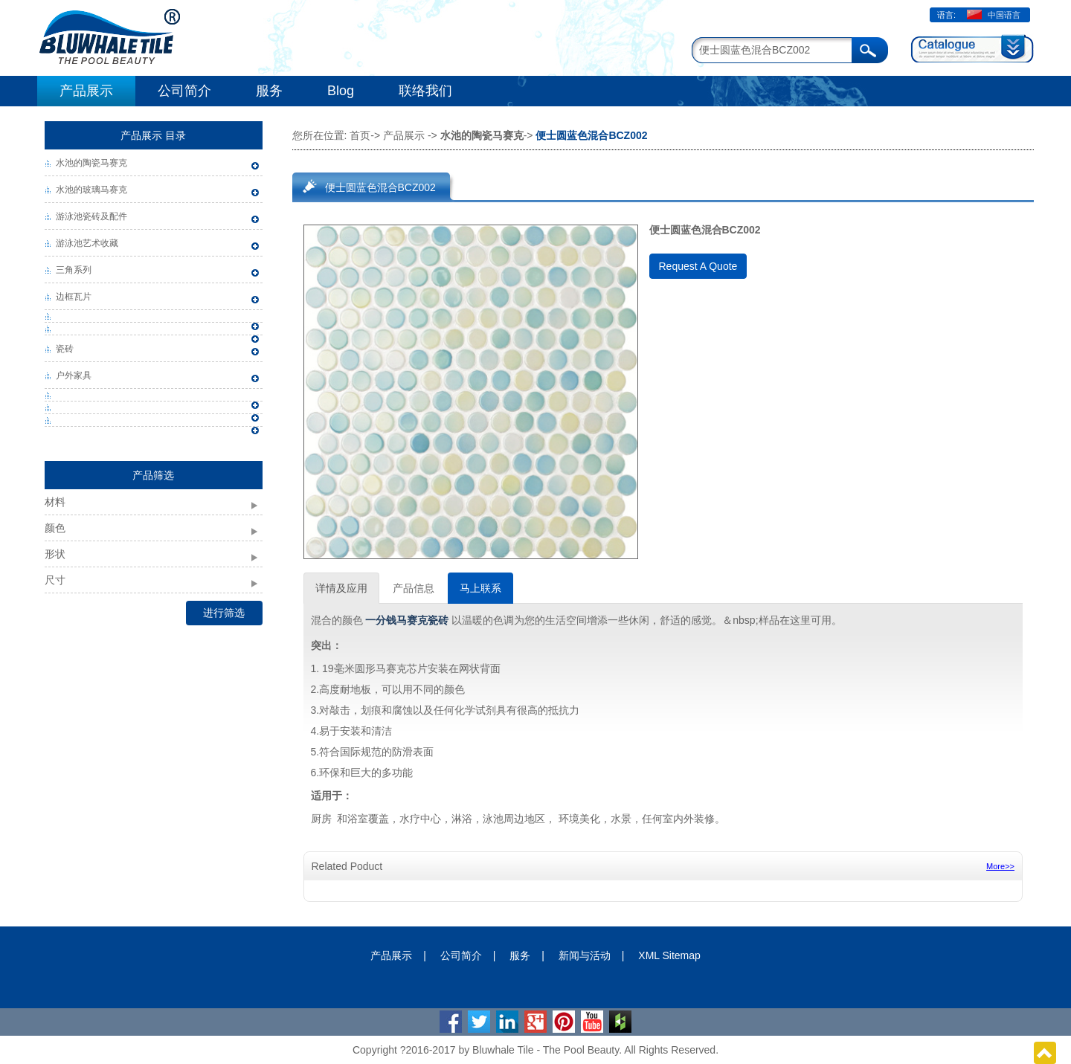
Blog (340, 90)
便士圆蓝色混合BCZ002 (380, 187)
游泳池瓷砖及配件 (91, 216)
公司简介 (184, 90)
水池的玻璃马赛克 (91, 189)
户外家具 (73, 375)
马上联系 (480, 588)
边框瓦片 (73, 296)
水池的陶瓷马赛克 (91, 163)
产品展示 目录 (153, 135)
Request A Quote (698, 266)
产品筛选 (153, 475)
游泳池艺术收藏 (87, 243)
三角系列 (73, 270)
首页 (360, 135)
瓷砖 (65, 349)
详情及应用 (341, 588)
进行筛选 (224, 613)
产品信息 (413, 588)
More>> (1000, 866)
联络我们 (425, 90)
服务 (269, 90)
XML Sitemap (669, 955)
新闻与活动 (585, 955)
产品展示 (86, 90)
